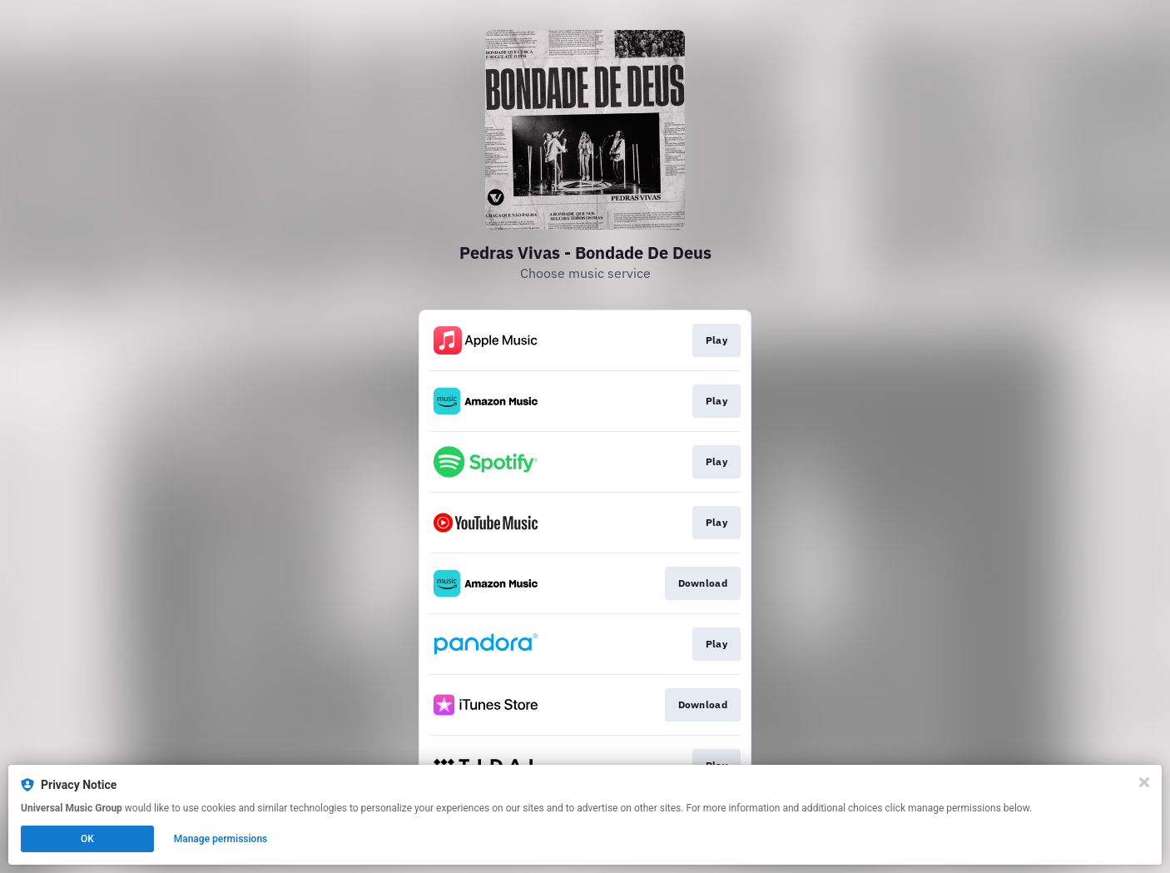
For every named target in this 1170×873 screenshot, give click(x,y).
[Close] (1144, 782)
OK (87, 839)
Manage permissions (221, 839)
